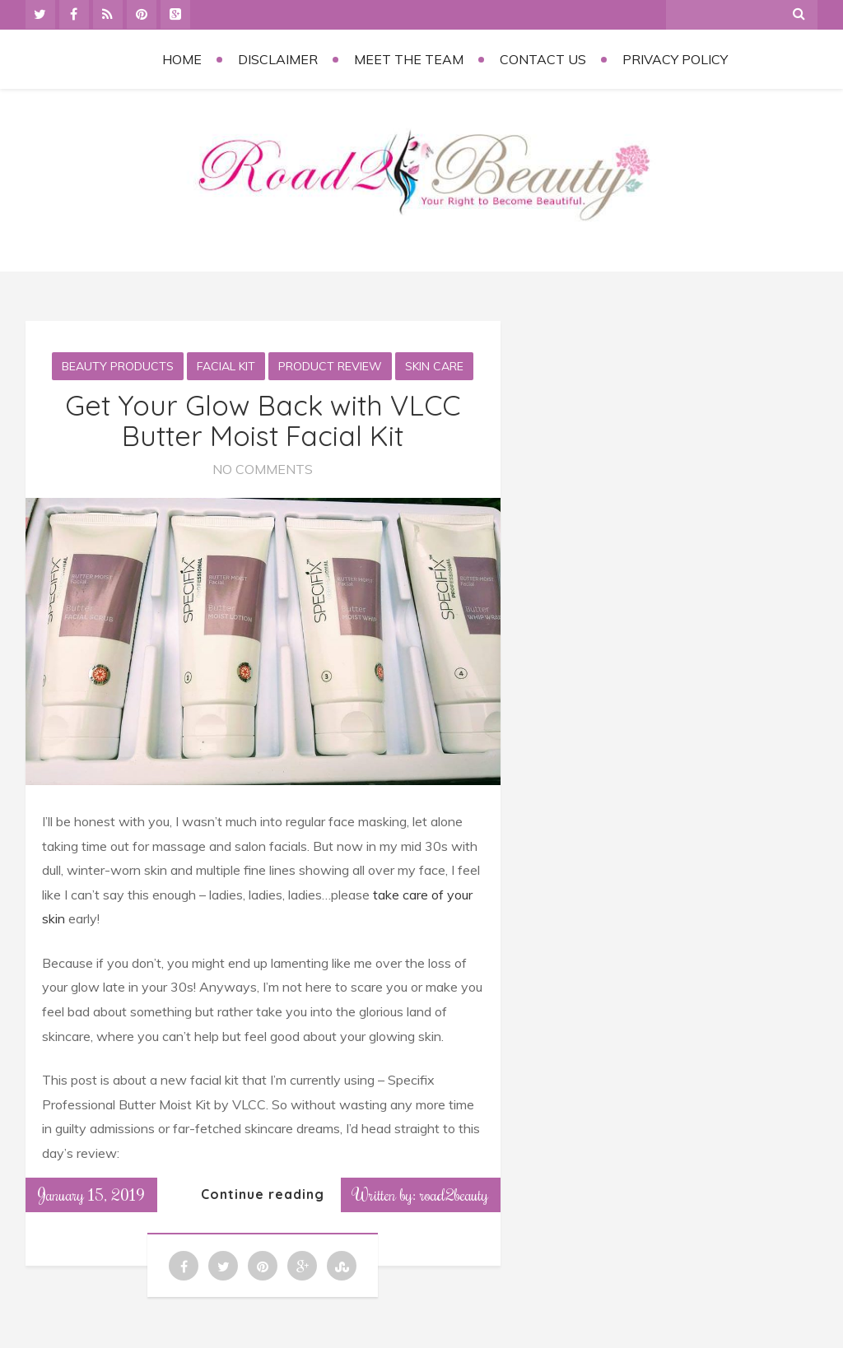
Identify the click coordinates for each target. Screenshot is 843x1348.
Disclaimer (278, 59)
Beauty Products (118, 366)
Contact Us (543, 59)
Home (182, 59)
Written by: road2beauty (420, 1194)
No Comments (262, 469)
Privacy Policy (675, 59)
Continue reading (262, 1194)
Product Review (330, 366)
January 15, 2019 (91, 1194)
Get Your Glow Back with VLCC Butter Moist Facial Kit (262, 420)
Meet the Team (408, 59)
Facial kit (226, 366)
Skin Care (434, 366)
